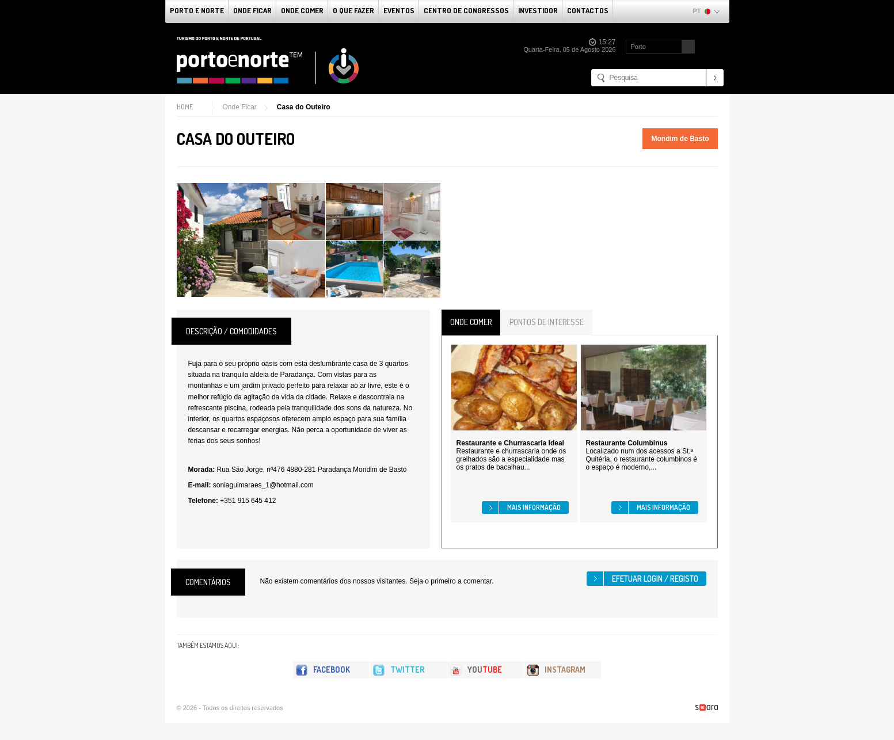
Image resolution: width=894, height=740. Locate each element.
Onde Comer (302, 10)
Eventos (398, 10)
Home (185, 106)
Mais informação (534, 507)
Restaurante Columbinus (627, 443)
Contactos (587, 10)
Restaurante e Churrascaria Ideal (510, 443)
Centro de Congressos (466, 10)
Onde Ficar (252, 10)
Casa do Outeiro (303, 107)
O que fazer (353, 10)
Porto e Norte (197, 10)
